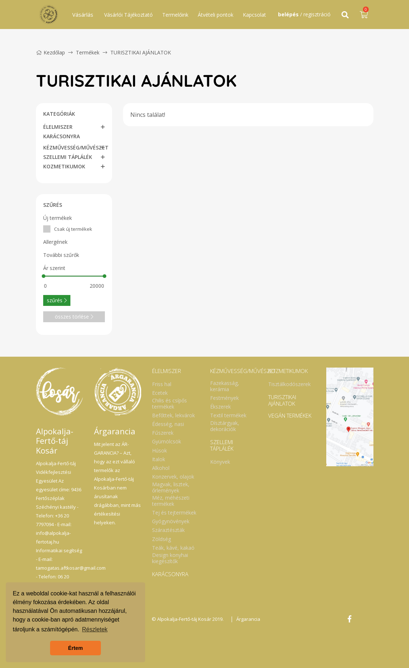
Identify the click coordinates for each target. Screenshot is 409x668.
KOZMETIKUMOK (64, 166)
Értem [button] (75, 648)
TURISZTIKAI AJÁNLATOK (140, 52)
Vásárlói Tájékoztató (128, 14)
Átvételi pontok (215, 14)
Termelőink (175, 14)
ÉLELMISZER (58, 126)
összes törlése (74, 316)
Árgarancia (248, 619)
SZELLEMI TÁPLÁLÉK (67, 156)
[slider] (43, 276)
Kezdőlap (50, 52)
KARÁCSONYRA (61, 136)
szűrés (57, 300)
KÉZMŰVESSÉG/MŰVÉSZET (76, 147)
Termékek (87, 52)
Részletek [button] (94, 629)
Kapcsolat (254, 14)
